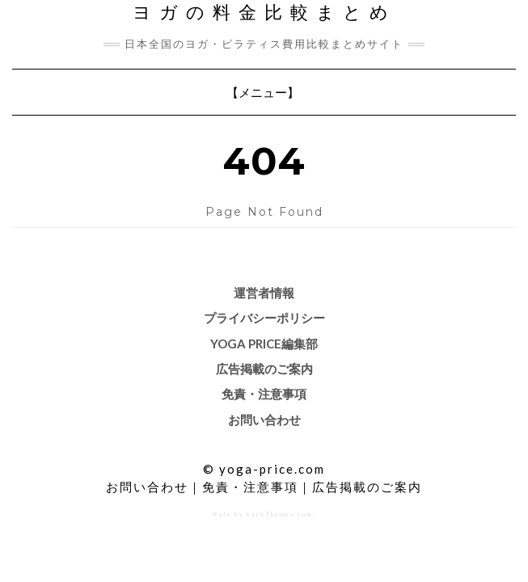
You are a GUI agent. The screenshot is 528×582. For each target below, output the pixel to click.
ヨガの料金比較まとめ (264, 12)
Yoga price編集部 (264, 343)
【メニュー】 (263, 95)
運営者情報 (264, 292)
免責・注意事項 (264, 393)
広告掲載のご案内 (264, 368)
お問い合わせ (264, 419)
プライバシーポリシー (264, 317)
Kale (222, 514)
